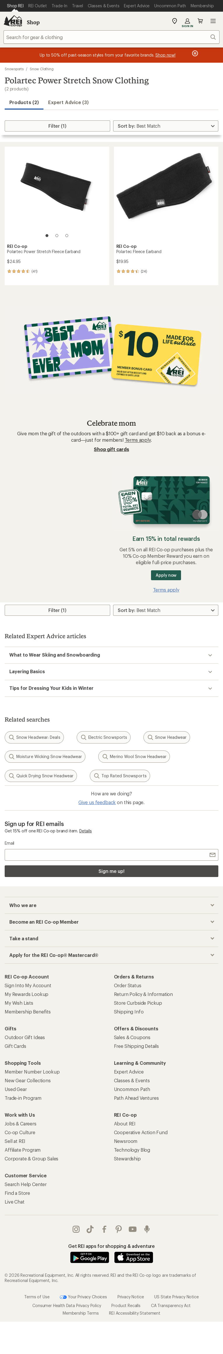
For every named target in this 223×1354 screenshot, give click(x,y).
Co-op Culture (20, 1132)
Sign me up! (111, 871)
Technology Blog (132, 1150)
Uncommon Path (132, 1089)
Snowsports (14, 69)
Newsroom (126, 1141)
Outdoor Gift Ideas (25, 1037)
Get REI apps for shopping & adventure (111, 1246)
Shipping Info (129, 1011)
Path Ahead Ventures (136, 1098)
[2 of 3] (57, 235)
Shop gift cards (111, 449)
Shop (33, 22)
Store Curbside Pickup (138, 1003)
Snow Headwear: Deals (34, 737)
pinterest (118, 1229)
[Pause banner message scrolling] (194, 53)
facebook (104, 1229)
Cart (200, 20)
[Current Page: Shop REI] (15, 6)
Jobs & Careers (20, 1123)
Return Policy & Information (143, 994)
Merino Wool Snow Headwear (134, 756)
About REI (125, 1123)
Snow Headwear (167, 737)
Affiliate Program (23, 1150)
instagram (76, 1229)
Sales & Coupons (132, 1037)
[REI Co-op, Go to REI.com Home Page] (12, 21)
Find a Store (17, 1193)
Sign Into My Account (28, 985)
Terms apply (138, 440)
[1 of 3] (47, 235)
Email (9, 843)
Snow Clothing (42, 69)
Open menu (213, 20)
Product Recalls (126, 1305)
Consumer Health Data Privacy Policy (66, 1305)
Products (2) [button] (24, 102)
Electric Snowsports (103, 737)
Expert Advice (129, 1071)
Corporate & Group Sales (31, 1158)
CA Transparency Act (171, 1305)
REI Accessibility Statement (134, 1313)
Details (85, 830)
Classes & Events (132, 1080)
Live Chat (14, 1201)
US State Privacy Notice (176, 1296)
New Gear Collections (28, 1080)
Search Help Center (26, 1184)
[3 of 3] (67, 235)
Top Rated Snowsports (120, 775)
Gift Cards (15, 1046)
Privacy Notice (130, 1296)
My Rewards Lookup (26, 994)
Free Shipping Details (136, 1046)
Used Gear (16, 1089)
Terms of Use (36, 1296)
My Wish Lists (19, 1003)
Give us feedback (97, 802)
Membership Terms (81, 1313)
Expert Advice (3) (68, 102)
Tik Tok (90, 1229)
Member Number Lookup (32, 1071)
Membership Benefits (28, 1011)
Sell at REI (15, 1141)
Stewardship (127, 1158)
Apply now (166, 575)
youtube (132, 1229)
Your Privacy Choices (83, 1297)
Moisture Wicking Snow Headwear (45, 756)
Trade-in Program (23, 1098)
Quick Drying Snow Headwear (40, 775)
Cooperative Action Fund (141, 1132)
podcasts (147, 1229)
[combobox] (111, 37)
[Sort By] (165, 125)
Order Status (127, 985)
